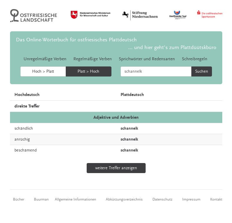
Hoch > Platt (43, 71)
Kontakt (216, 199)
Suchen (201, 71)
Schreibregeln (194, 58)
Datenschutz (162, 199)
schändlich (23, 128)
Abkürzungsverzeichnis (124, 199)
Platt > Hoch (88, 71)
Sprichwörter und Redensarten (147, 58)
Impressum (191, 199)
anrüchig (22, 139)
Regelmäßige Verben (92, 58)
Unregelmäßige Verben (45, 58)
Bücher (18, 199)
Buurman (41, 199)
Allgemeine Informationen (75, 199)
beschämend (25, 150)
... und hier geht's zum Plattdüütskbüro (172, 47)
